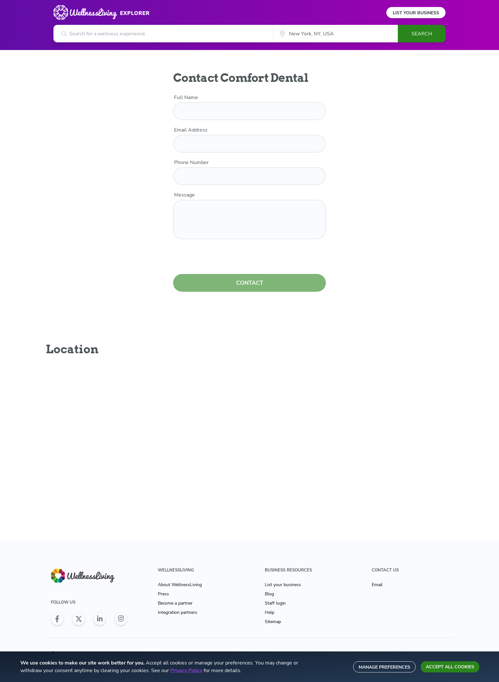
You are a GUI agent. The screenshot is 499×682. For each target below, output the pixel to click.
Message (184, 194)
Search (421, 33)
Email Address (190, 129)
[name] (249, 111)
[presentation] (249, 257)
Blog (269, 594)
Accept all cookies (450, 667)
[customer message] (249, 219)
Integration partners (177, 612)
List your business (283, 585)
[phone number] (249, 176)
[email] (249, 144)
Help (269, 612)
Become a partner (175, 603)
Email (377, 585)
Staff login (275, 603)
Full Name (186, 97)
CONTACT (249, 283)
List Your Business (416, 13)
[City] (335, 33)
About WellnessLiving (180, 585)
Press (163, 594)
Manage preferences (384, 667)
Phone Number (191, 162)
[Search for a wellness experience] (163, 33)
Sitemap (273, 622)
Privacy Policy (186, 670)
